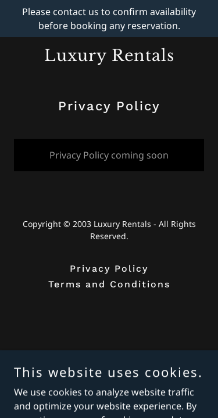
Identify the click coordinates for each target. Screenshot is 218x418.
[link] (109, 57)
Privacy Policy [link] (109, 268)
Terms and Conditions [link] (109, 284)
